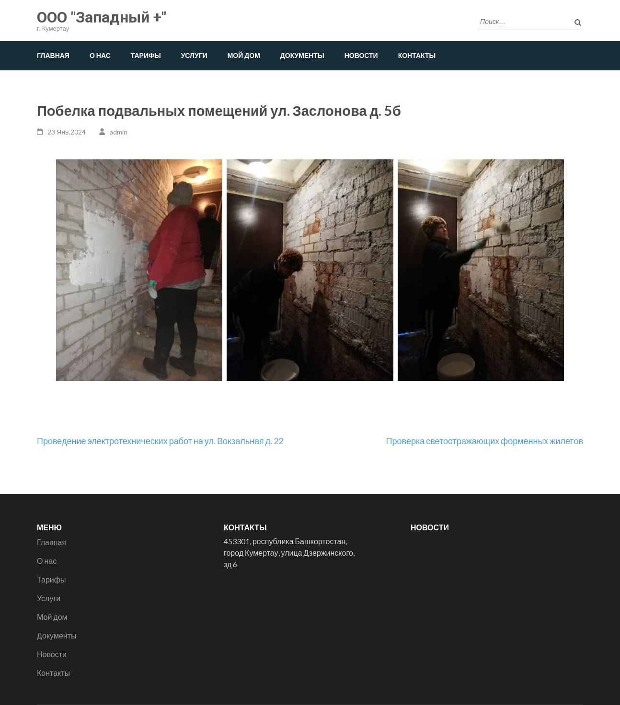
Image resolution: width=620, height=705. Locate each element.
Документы (302, 55)
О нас (100, 55)
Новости (361, 55)
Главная (53, 55)
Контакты (417, 55)
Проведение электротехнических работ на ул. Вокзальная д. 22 (160, 441)
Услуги (194, 55)
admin (118, 132)
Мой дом (244, 55)
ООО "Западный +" (101, 17)
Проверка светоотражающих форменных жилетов (484, 441)
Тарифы (146, 55)
